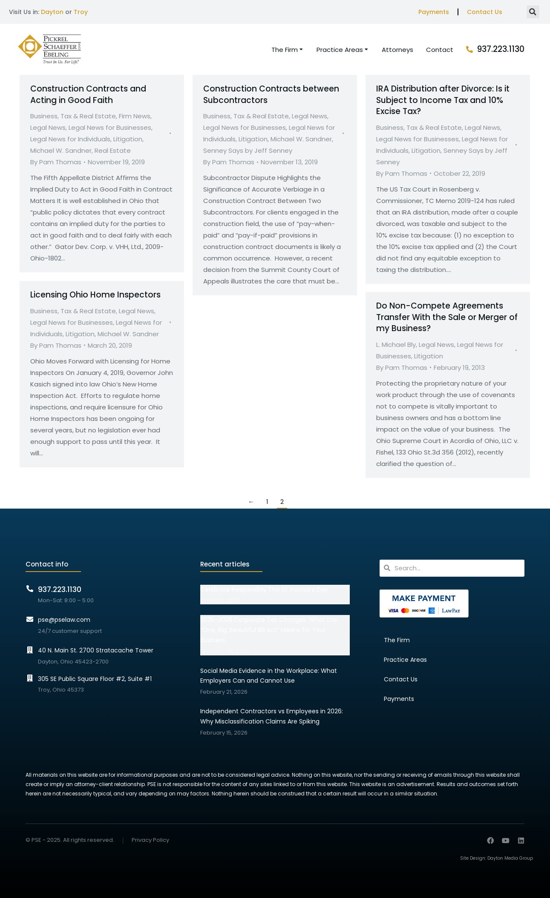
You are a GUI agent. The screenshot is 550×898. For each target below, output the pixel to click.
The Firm (397, 640)
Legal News (48, 127)
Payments (433, 12)
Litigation (127, 138)
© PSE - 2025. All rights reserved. (70, 840)
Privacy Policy (150, 840)
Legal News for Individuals (70, 138)
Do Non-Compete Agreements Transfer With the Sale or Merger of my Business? (447, 317)
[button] (533, 12)
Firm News (134, 116)
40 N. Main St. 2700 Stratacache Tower (95, 650)
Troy (81, 12)
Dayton (52, 12)
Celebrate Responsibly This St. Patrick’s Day (264, 589)
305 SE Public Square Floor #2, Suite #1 (95, 679)
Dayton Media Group (510, 858)
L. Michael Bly (396, 344)
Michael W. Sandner (61, 150)
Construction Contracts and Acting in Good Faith (88, 94)
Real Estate (113, 150)
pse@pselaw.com (64, 619)
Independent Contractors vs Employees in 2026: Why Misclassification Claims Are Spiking (271, 716)
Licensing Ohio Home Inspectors (95, 294)
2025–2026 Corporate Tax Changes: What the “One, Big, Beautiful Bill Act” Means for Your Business (268, 629)
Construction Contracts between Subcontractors (271, 94)
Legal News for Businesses (110, 127)
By (55, 161)
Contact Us (484, 12)
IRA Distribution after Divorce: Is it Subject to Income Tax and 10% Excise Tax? (443, 100)
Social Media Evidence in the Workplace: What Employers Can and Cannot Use (268, 675)
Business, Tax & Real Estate (73, 116)
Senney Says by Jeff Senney (247, 150)
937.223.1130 (500, 49)
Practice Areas (405, 659)
